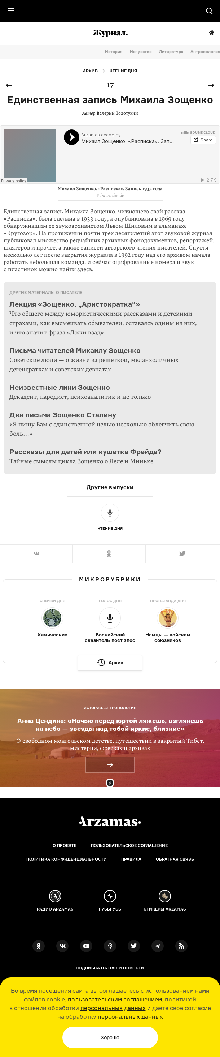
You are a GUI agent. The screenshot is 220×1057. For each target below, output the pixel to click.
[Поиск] (209, 11)
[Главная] (110, 821)
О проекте (64, 845)
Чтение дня (123, 70)
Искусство (141, 51)
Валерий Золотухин (117, 113)
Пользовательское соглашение (129, 845)
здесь (84, 269)
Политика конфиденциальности (66, 859)
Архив (90, 70)
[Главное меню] (11, 11)
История (114, 51)
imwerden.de (112, 195)
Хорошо (110, 1037)
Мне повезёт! (211, 33)
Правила (131, 859)
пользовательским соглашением (115, 999)
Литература (171, 51)
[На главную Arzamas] (110, 11)
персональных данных (113, 1007)
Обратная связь (175, 859)
